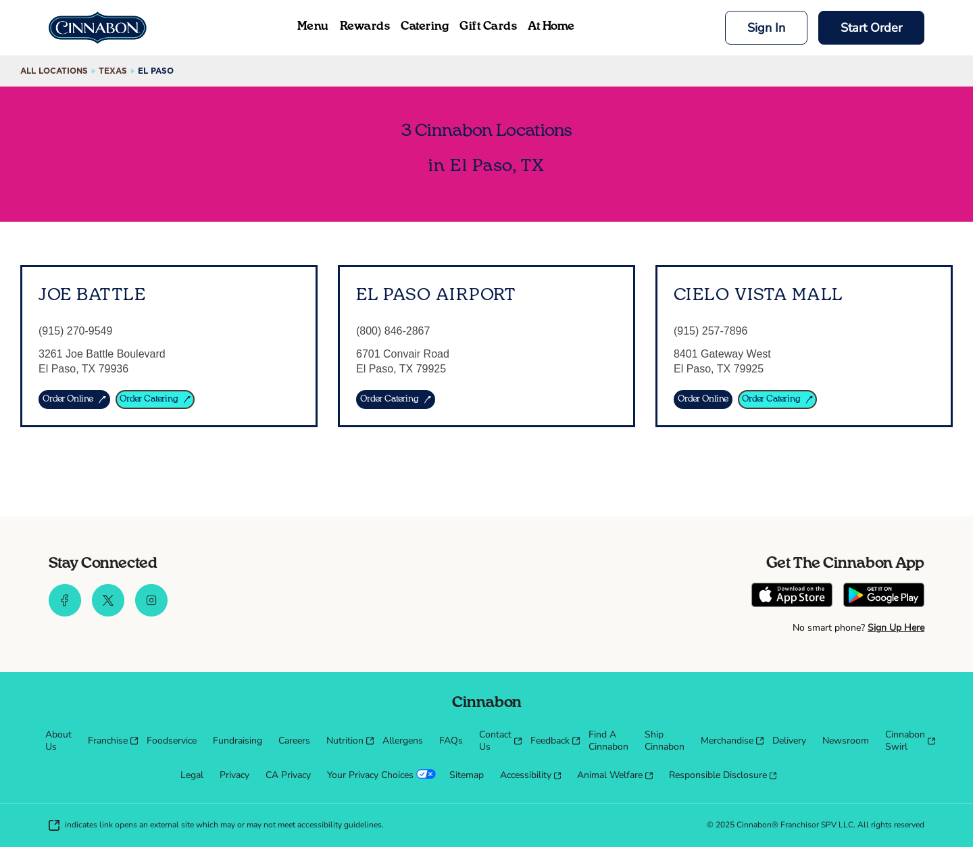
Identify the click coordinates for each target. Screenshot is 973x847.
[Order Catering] (778, 399)
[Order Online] (703, 399)
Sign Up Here (896, 627)
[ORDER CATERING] (155, 399)
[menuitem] (58, 741)
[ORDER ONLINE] (74, 399)
